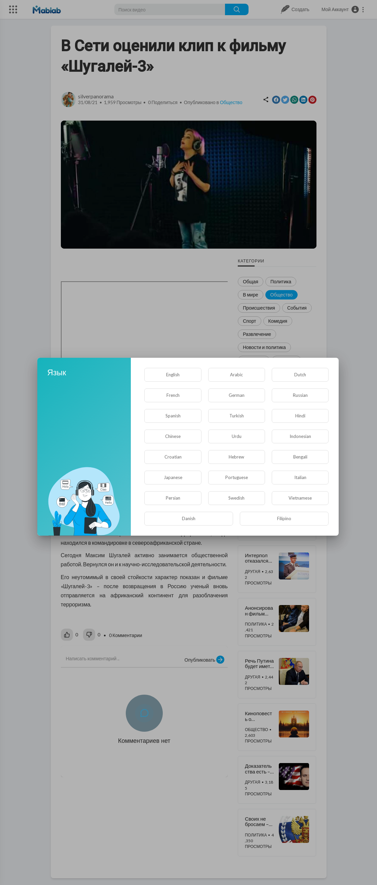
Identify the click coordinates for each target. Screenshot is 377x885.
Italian (300, 477)
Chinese (173, 436)
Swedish (236, 498)
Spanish (173, 415)
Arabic (236, 374)
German (236, 395)
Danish (188, 518)
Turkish (236, 415)
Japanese (173, 477)
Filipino (284, 518)
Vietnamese (300, 498)
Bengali (300, 457)
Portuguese (236, 477)
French (173, 395)
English (173, 374)
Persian (173, 498)
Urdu (236, 436)
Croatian (173, 457)
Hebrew (236, 457)
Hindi (300, 415)
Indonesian (300, 436)
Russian (300, 395)
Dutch (300, 374)
